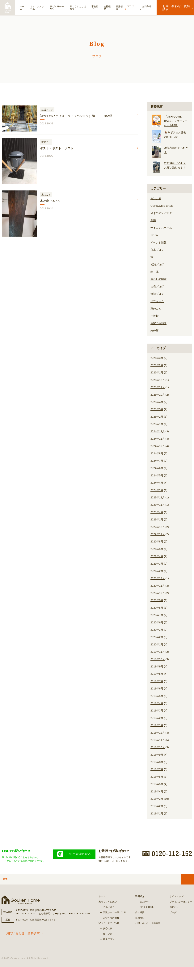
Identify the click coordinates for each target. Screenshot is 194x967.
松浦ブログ (157, 264)
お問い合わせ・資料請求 (175, 8)
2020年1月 (156, 644)
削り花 (154, 271)
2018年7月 (156, 769)
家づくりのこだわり (80, 7)
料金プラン (109, 939)
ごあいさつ (109, 907)
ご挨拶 (154, 315)
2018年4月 (156, 791)
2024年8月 (156, 453)
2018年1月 (156, 813)
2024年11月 (157, 438)
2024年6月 (156, 468)
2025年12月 (157, 379)
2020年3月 (156, 629)
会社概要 (111, 7)
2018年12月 (157, 732)
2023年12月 (157, 497)
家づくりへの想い (59, 7)
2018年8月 (156, 762)
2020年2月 (156, 637)
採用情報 (123, 7)
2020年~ (144, 901)
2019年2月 (156, 718)
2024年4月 (156, 482)
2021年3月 (156, 563)
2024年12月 (157, 431)
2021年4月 (156, 556)
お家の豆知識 (158, 323)
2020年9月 (156, 600)
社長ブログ (157, 286)
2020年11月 (157, 585)
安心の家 (107, 928)
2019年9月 (156, 666)
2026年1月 (156, 372)
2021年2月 (156, 571)
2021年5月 (156, 548)
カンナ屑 (155, 198)
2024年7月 (156, 460)
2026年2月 (156, 365)
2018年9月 (156, 754)
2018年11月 (157, 740)
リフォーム (157, 301)
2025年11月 (157, 387)
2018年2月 (156, 806)
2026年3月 (156, 357)
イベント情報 (158, 242)
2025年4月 (156, 401)
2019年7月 (156, 681)
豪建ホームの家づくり (114, 912)
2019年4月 (156, 703)
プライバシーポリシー (181, 901)
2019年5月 (156, 695)
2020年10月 (157, 593)
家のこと (155, 308)
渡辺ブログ (157, 293)
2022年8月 (156, 541)
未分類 (154, 330)
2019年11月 (157, 651)
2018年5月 (156, 784)
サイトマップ (176, 896)
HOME (5, 879)
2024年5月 (156, 475)
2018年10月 (157, 747)
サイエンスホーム (39, 7)
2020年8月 (156, 607)
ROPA (154, 235)
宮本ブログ (157, 249)
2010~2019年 (147, 907)
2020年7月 (156, 615)
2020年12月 (157, 578)
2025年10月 (157, 394)
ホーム (22, 7)
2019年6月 (156, 688)
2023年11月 (157, 504)
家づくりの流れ (111, 917)
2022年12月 (157, 526)
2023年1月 (156, 519)
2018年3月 (156, 798)
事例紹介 (98, 7)
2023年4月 (156, 512)
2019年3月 (156, 710)
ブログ (173, 912)
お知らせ (174, 907)
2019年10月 (157, 659)
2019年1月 (156, 725)
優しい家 (107, 934)
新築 (153, 220)
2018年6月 (156, 776)
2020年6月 (156, 622)
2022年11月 (157, 534)
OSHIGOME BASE (161, 205)
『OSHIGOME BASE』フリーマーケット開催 (175, 121)
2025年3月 (156, 409)
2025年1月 (156, 424)
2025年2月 (156, 416)
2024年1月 (156, 490)
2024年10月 (157, 446)
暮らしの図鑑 (158, 279)
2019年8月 (156, 673)
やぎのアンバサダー (162, 213)
